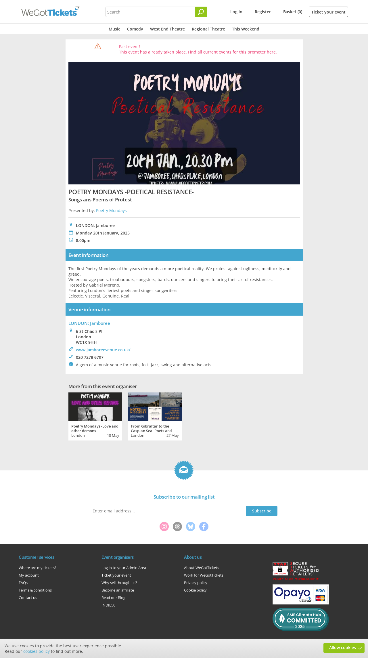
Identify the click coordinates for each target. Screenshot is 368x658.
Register (263, 11)
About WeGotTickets (201, 567)
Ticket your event (328, 12)
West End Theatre (167, 29)
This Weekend (245, 29)
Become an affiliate (117, 590)
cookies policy (36, 651)
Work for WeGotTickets (203, 575)
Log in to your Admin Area (123, 567)
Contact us (28, 597)
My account (29, 575)
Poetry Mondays (111, 210)
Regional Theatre (208, 29)
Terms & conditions (35, 590)
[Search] (201, 12)
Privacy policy (195, 582)
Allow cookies (342, 647)
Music (114, 29)
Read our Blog (113, 597)
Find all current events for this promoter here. (232, 52)
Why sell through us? (119, 582)
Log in (236, 11)
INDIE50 (108, 605)
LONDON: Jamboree (89, 323)
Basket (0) (292, 11)
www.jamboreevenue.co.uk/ (103, 349)
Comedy (135, 29)
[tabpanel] (95, 415)
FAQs (23, 582)
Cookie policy (195, 590)
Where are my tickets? (37, 567)
